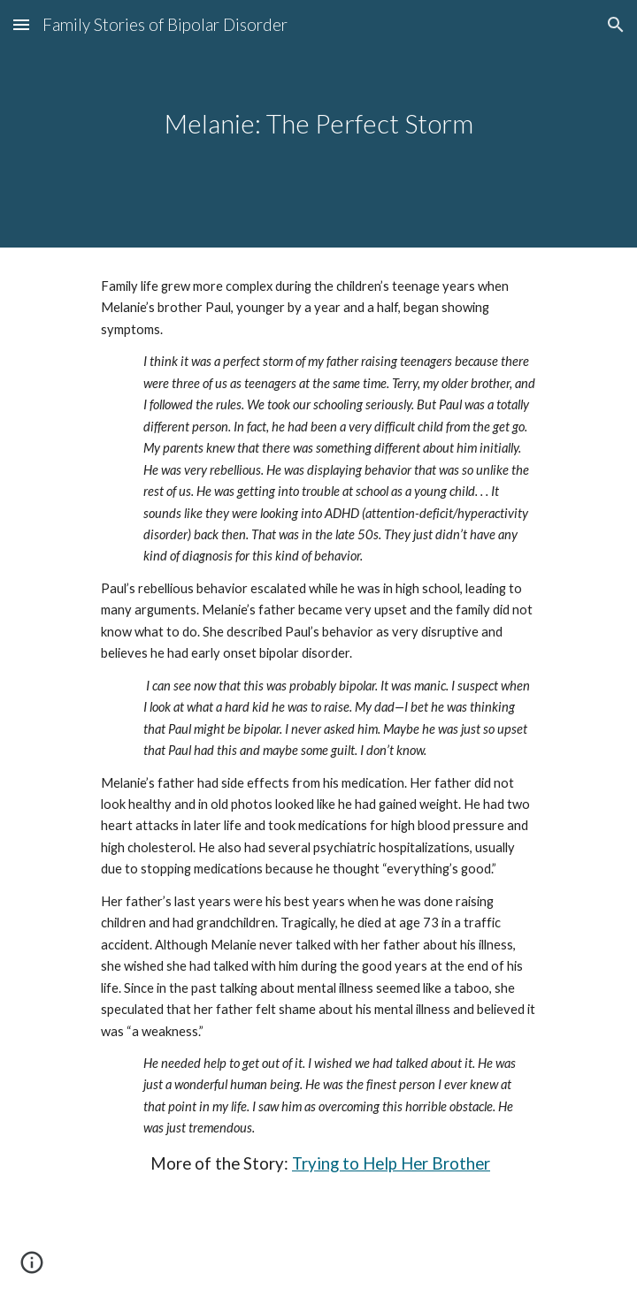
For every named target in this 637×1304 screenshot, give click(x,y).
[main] (318, 124)
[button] (21, 24)
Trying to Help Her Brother (391, 1163)
